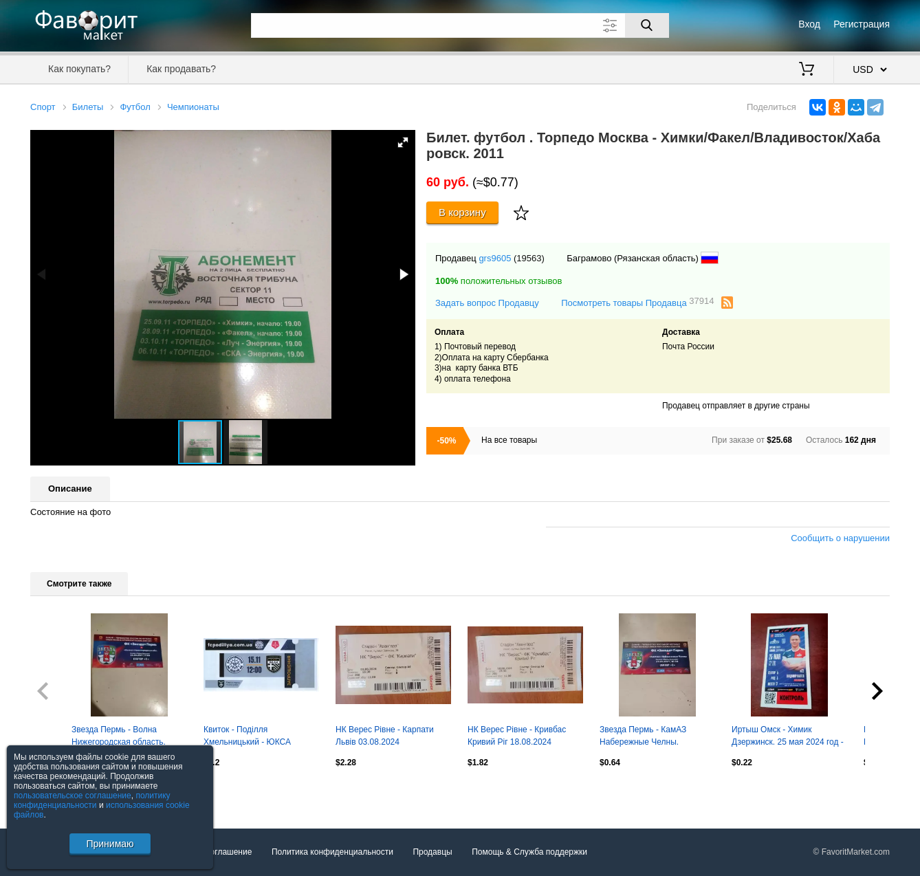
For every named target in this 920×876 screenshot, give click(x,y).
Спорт (43, 107)
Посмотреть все (60, 792)
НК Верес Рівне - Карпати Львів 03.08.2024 (385, 736)
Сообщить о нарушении (840, 538)
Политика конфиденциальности (332, 852)
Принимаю (109, 843)
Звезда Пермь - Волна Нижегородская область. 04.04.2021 (119, 737)
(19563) (529, 258)
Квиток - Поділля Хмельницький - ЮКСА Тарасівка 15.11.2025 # (247, 737)
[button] (403, 142)
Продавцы (432, 852)
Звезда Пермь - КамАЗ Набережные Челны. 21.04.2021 (643, 737)
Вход (809, 24)
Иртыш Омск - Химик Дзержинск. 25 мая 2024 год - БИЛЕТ (788, 737)
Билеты (87, 107)
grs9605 (495, 258)
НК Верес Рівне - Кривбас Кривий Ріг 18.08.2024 (517, 736)
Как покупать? (79, 68)
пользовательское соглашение (72, 795)
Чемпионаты (193, 107)
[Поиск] (647, 25)
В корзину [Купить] (462, 212)
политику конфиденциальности (92, 800)
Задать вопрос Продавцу (487, 303)
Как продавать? (181, 68)
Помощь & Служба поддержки (529, 852)
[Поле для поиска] (460, 25)
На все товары (509, 440)
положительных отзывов (498, 281)
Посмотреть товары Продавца (637, 302)
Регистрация (861, 24)
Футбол (135, 107)
